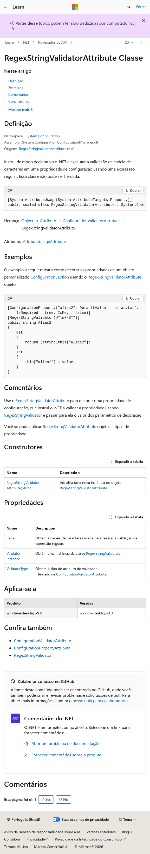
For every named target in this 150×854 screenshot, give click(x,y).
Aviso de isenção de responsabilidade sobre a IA (42, 831)
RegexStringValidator (23, 415)
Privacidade (36, 839)
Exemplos (15, 87)
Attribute (48, 220)
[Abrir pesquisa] (129, 7)
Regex (11, 538)
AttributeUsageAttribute (44, 241)
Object (27, 220)
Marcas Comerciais (49, 846)
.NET (25, 42)
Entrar (141, 6)
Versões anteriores (101, 831)
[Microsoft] (75, 7)
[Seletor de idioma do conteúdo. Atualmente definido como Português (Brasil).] (23, 819)
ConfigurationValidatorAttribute (91, 220)
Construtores (18, 101)
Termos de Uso (16, 846)
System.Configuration (42, 135)
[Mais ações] (141, 42)
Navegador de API (52, 42)
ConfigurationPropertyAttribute (42, 647)
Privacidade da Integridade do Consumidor (89, 839)
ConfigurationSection (49, 277)
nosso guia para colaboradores (100, 700)
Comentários (18, 94)
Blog (125, 831)
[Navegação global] (5, 7)
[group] (75, 202)
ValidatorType (17, 568)
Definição (15, 80)
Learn (9, 42)
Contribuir (12, 839)
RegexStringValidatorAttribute (114, 277)
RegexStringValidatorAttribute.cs (44, 148)
